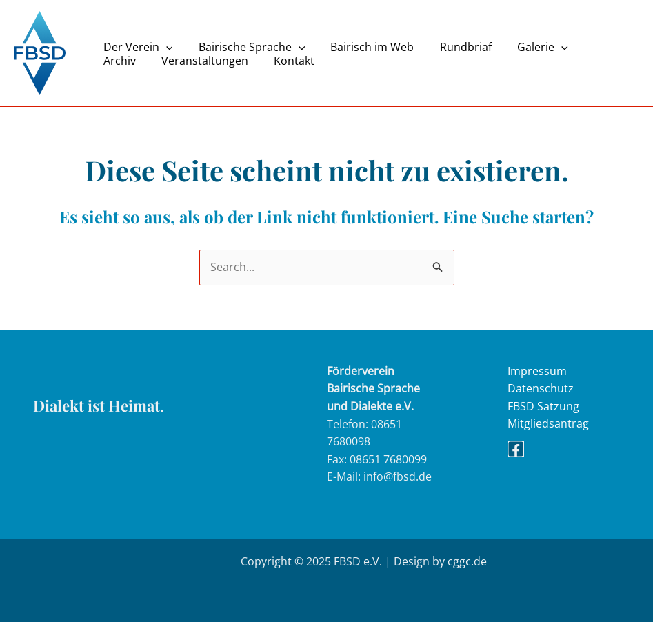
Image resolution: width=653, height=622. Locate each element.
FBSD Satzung (543, 406)
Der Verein (136, 47)
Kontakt (230, 61)
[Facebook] (516, 449)
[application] (164, 47)
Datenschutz (541, 388)
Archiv (590, 47)
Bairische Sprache (246, 47)
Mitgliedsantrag (548, 424)
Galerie (526, 47)
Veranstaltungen (144, 61)
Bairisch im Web (363, 47)
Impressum (537, 371)
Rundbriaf (453, 47)
